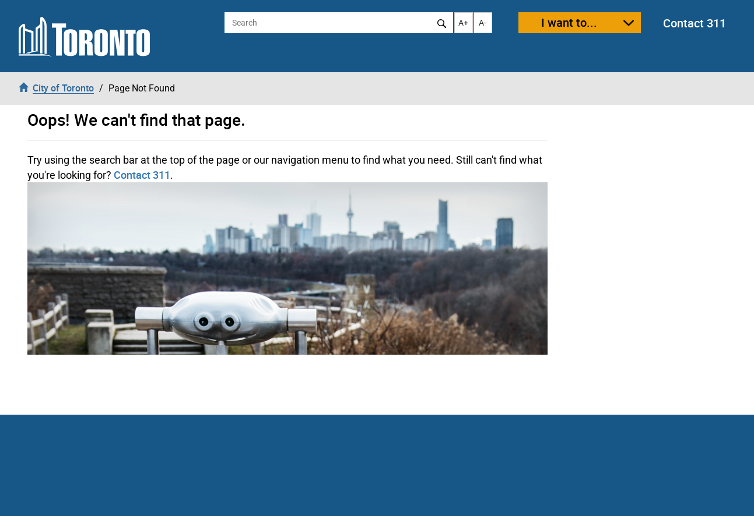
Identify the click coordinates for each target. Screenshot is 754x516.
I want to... (569, 22)
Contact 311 (694, 23)
